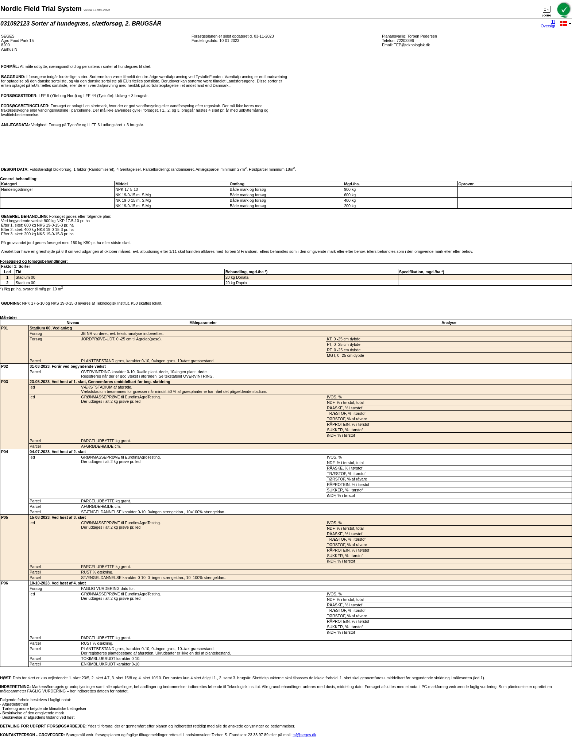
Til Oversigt (548, 23)
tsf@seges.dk (304, 735)
